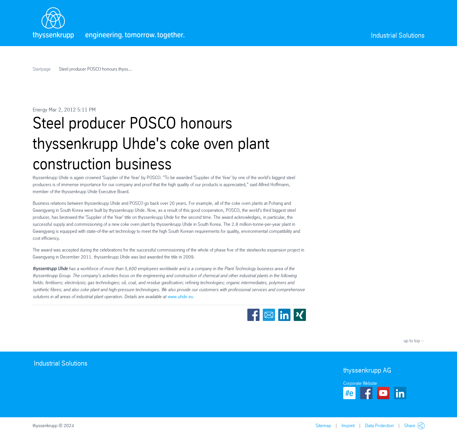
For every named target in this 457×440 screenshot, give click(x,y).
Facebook (253, 315)
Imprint (348, 425)
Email (269, 315)
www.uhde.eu (180, 296)
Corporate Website (360, 383)
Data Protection (379, 425)
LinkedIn (284, 315)
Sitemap (323, 425)
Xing (300, 315)
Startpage (42, 69)
